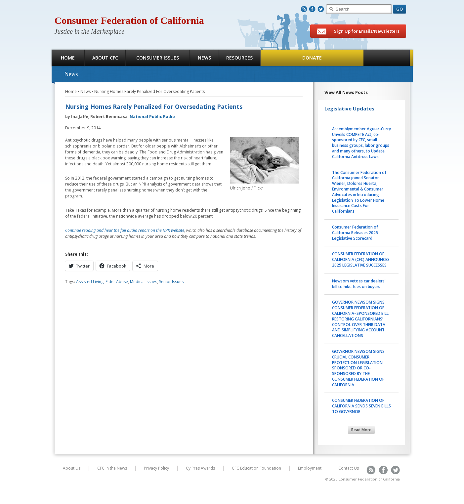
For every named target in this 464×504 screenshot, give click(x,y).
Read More (361, 430)
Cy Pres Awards (200, 468)
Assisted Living (90, 281)
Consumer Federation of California (129, 20)
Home (68, 58)
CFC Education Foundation (256, 468)
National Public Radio (152, 116)
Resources (239, 58)
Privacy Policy (156, 468)
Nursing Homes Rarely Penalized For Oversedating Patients (149, 91)
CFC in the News (112, 468)
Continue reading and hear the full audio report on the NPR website (124, 230)
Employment (309, 468)
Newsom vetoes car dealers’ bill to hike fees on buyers (358, 283)
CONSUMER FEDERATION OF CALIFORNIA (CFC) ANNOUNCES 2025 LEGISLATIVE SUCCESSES (361, 259)
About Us (71, 468)
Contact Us (348, 468)
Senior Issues (171, 281)
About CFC (105, 58)
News (204, 58)
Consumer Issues (157, 58)
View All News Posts (346, 92)
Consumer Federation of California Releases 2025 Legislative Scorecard (355, 232)
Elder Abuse (116, 281)
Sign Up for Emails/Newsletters (358, 31)
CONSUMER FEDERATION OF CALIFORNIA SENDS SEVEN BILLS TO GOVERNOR (361, 406)
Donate (312, 58)
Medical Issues (143, 281)
